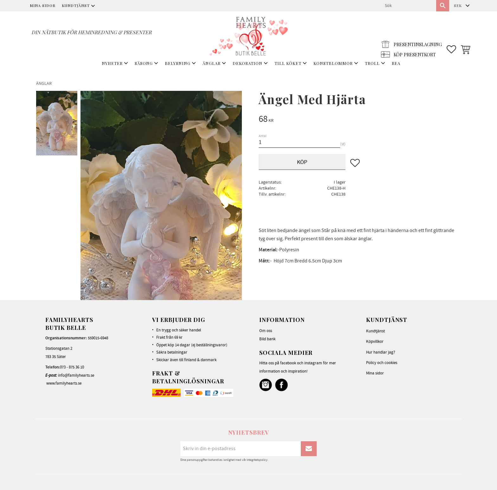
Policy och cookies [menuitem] (381, 362)
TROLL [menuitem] (372, 63)
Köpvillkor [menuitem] (375, 341)
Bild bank (267, 339)
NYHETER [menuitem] (112, 63)
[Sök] (442, 5)
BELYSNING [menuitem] (177, 63)
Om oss (265, 330)
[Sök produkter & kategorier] (408, 5)
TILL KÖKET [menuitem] (287, 63)
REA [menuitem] (396, 63)
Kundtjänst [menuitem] (76, 5)
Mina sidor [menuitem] (42, 5)
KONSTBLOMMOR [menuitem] (333, 63)
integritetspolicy (257, 460)
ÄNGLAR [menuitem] (212, 63)
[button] (451, 35)
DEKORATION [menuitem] (247, 63)
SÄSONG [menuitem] (144, 63)
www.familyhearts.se (63, 383)
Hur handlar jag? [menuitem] (380, 352)
